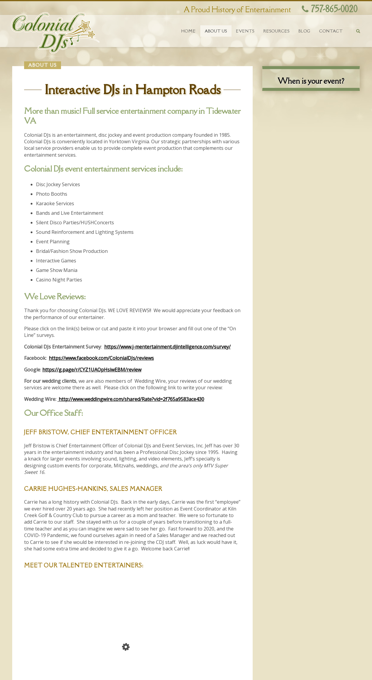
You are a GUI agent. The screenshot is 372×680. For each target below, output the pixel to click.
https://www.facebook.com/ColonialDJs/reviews (101, 358)
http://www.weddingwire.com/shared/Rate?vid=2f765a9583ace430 (130, 399)
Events (245, 31)
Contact (331, 31)
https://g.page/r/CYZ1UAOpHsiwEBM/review (91, 369)
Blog (304, 31)
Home (188, 31)
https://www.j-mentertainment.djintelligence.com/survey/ (167, 346)
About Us (216, 31)
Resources (276, 31)
